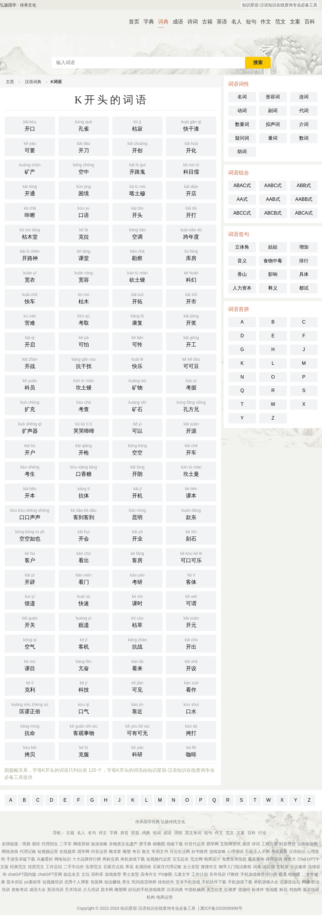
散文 (146, 851)
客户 (30, 556)
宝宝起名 (180, 859)
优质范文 (36, 866)
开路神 (30, 254)
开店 (191, 189)
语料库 (97, 874)
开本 (30, 492)
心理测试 (235, 851)
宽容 (84, 276)
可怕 (84, 341)
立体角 (242, 246)
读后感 (269, 866)
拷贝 (30, 750)
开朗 (138, 470)
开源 (191, 427)
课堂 (84, 254)
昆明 (138, 513)
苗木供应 (14, 882)
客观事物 (84, 729)
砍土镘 (138, 276)
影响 (273, 274)
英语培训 (55, 889)
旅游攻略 (99, 844)
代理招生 (50, 844)
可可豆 (191, 362)
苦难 (30, 319)
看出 (84, 556)
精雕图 (159, 844)
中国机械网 (194, 889)
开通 (30, 189)
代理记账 (28, 851)
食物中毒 (272, 260)
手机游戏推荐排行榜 (258, 874)
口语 (84, 211)
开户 (30, 449)
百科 (307, 22)
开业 (138, 535)
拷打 (191, 729)
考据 (191, 384)
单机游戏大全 (266, 882)
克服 (84, 750)
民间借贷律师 (144, 882)
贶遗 (84, 621)
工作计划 (199, 874)
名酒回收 (143, 866)
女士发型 (191, 866)
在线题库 (67, 851)
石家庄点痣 (113, 866)
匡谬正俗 (30, 707)
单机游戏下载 (132, 859)
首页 (132, 22)
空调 (138, 233)
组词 (157, 832)
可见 (138, 686)
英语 (219, 22)
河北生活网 (179, 851)
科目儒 (191, 168)
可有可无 (138, 729)
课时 (138, 599)
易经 (36, 844)
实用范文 (93, 866)
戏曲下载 (175, 844)
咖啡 (191, 750)
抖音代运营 (194, 844)
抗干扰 (84, 362)
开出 (191, 643)
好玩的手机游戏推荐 (146, 889)
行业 (262, 832)
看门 (84, 578)
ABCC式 (242, 213)
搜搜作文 (209, 866)
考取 (84, 319)
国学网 (83, 851)
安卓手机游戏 (188, 882)
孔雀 (84, 125)
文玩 (85, 874)
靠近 (138, 707)
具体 (304, 274)
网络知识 (62, 859)
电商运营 (164, 897)
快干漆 (191, 125)
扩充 (30, 405)
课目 (30, 664)
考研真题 (279, 851)
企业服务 (298, 866)
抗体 (84, 492)
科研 (138, 750)
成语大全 (37, 889)
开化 (191, 146)
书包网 (295, 889)
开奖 (191, 319)
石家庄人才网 (257, 851)
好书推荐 (199, 851)
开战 (30, 362)
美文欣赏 (214, 889)
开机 (138, 492)
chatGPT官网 (50, 874)
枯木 (84, 298)
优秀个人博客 (76, 882)
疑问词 (242, 138)
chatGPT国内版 (22, 874)
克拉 (84, 233)
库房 (191, 254)
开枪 (84, 449)
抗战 (138, 643)
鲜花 (283, 889)
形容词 (273, 96)
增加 (304, 246)
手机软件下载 (214, 882)
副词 (273, 110)
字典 (146, 22)
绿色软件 (166, 882)
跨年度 (191, 233)
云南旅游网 (307, 844)
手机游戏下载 (240, 882)
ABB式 (304, 185)
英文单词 (193, 832)
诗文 (103, 832)
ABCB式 (273, 213)
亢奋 (84, 664)
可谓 (191, 599)
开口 (30, 125)
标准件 (258, 889)
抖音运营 (99, 851)
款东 (191, 513)
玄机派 (282, 866)
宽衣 (30, 276)
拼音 (124, 832)
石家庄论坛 (290, 882)
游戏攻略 (217, 851)
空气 (30, 643)
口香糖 (84, 470)
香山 (242, 274)
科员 (30, 384)
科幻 (191, 276)
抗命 (30, 729)
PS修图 (165, 874)
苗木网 (107, 889)
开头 (138, 211)
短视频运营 (47, 851)
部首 (135, 832)
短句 (249, 22)
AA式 (242, 199)
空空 (138, 449)
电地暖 (272, 889)
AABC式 (273, 185)
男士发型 (131, 874)
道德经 (244, 889)
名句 (92, 832)
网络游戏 (10, 851)
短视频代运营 (158, 859)
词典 (161, 22)
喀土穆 (138, 189)
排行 (304, 260)
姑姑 (273, 246)
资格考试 (19, 889)
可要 (30, 146)
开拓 (138, 298)
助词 (242, 151)
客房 (138, 556)
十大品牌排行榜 (86, 859)
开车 (191, 449)
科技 (84, 686)
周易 (26, 844)
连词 (304, 96)
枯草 (138, 621)
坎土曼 (191, 470)
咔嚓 (30, 211)
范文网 (196, 859)
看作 (191, 686)
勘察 (138, 254)
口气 (84, 707)
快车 (30, 298)
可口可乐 (191, 556)
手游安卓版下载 (20, 859)
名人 (234, 22)
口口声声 (30, 513)
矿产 (30, 168)
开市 (191, 298)
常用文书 (160, 851)
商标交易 (110, 859)
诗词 (190, 22)
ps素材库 (32, 882)
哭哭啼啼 (84, 427)
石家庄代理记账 (167, 866)
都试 (304, 287)
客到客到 (84, 513)
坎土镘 (84, 384)
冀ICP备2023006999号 (221, 908)
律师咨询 (274, 859)
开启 (30, 341)
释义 (273, 287)
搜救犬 (290, 859)
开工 (191, 341)
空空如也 (30, 535)
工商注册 (269, 844)
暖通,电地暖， (291, 874)
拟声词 (273, 124)
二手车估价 (74, 866)
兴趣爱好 (45, 859)
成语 (176, 22)
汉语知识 (297, 851)
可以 (138, 427)
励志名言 (72, 874)
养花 (129, 866)
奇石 (136, 851)
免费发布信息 (234, 859)
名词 (242, 96)
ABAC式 (242, 185)
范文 (278, 22)
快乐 (138, 362)
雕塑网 (120, 889)
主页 (10, 82)
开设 (191, 664)
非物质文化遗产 (123, 844)
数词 (304, 138)
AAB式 (273, 199)
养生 (126, 882)
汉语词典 (161, 33)
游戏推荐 (113, 874)
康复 (138, 319)
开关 (30, 621)
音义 (242, 260)
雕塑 (127, 851)
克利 (30, 686)
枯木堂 (30, 233)
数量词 (242, 124)
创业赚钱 (112, 882)
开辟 (30, 578)
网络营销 (81, 844)
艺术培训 (73, 889)
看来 (138, 664)
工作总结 (54, 866)
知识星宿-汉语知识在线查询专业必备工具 (279, 5)
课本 (191, 492)
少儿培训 (91, 889)
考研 (138, 578)
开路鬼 (138, 168)
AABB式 (303, 199)
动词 (242, 110)
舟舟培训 (217, 874)
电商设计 (212, 859)
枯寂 (138, 125)
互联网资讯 (230, 844)
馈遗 (30, 599)
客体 (191, 578)
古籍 (205, 22)
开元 (191, 621)
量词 (273, 138)
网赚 (306, 882)
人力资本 (242, 287)
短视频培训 (52, 882)
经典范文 (18, 866)
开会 (84, 535)
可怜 (138, 341)
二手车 (65, 844)
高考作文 (149, 874)
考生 (30, 470)
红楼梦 (230, 889)
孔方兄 (191, 405)
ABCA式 (304, 213)
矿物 (138, 384)
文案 (293, 22)
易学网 (212, 844)
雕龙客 (115, 851)
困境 (84, 189)
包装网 (96, 882)
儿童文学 (182, 874)
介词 (304, 124)
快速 (84, 599)
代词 (304, 110)
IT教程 (233, 874)
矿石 (138, 405)
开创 (138, 146)
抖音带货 (287, 844)
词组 (178, 832)
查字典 (145, 844)
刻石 (191, 535)
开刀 (84, 146)
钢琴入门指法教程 (235, 866)
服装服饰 (256, 859)
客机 (84, 643)
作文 (263, 22)
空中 (84, 168)
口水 (191, 707)
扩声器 (30, 427)
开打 (191, 211)
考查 (84, 405)
